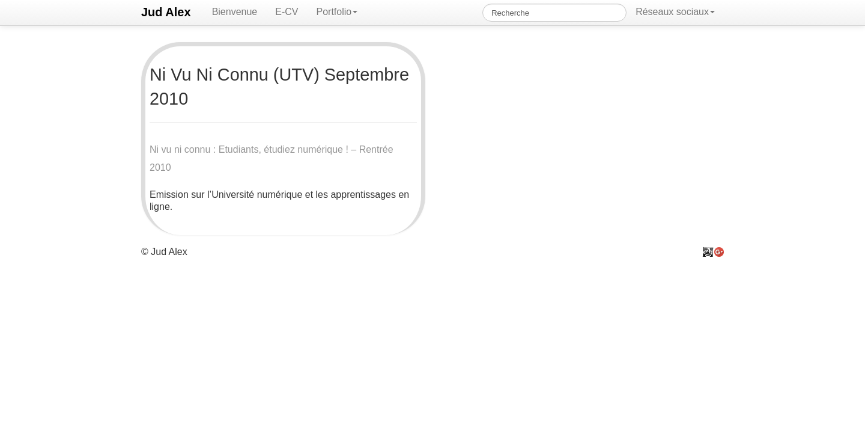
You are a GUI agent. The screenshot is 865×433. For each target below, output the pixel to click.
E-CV (286, 12)
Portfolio (336, 12)
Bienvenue (235, 12)
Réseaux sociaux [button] (675, 12)
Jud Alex (166, 12)
